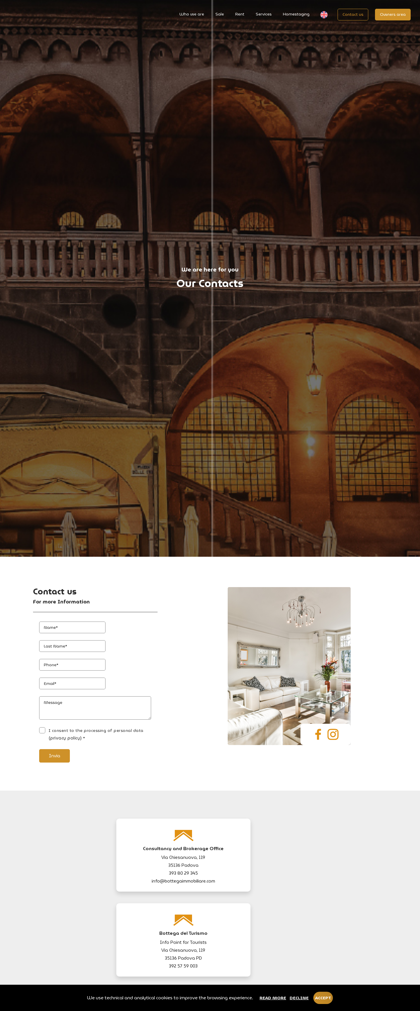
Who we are (190, 14)
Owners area (392, 14)
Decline (299, 999)
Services (262, 14)
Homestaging (295, 14)
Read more (273, 999)
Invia (61, 895)
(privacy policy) (169, 878)
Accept (323, 999)
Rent (238, 14)
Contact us (351, 14)
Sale (218, 14)
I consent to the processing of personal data (122, 878)
